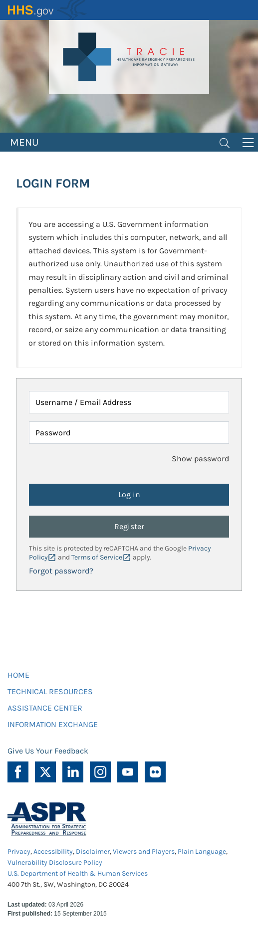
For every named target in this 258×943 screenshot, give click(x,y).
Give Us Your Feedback (47, 750)
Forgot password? (61, 570)
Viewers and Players (144, 851)
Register (129, 526)
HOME (18, 675)
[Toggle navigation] (224, 142)
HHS (47, 10)
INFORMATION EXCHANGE (52, 724)
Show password (200, 458)
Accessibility (53, 851)
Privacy (18, 851)
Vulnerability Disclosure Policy (54, 862)
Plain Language (202, 851)
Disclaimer (93, 851)
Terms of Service (96, 557)
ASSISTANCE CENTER (44, 708)
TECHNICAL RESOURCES (50, 691)
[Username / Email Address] (129, 402)
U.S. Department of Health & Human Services (77, 873)
